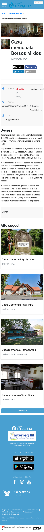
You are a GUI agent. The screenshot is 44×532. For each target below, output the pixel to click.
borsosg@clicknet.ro (10, 119)
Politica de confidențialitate (10, 512)
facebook (31, 67)
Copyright (5, 514)
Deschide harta (36, 110)
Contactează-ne (17, 510)
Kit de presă (15, 514)
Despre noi (5, 510)
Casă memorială (15, 14)
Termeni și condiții (32, 510)
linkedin (18, 71)
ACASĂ (3, 14)
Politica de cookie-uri (29, 512)
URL (29, 71)
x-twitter (18, 67)
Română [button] (38, 3)
